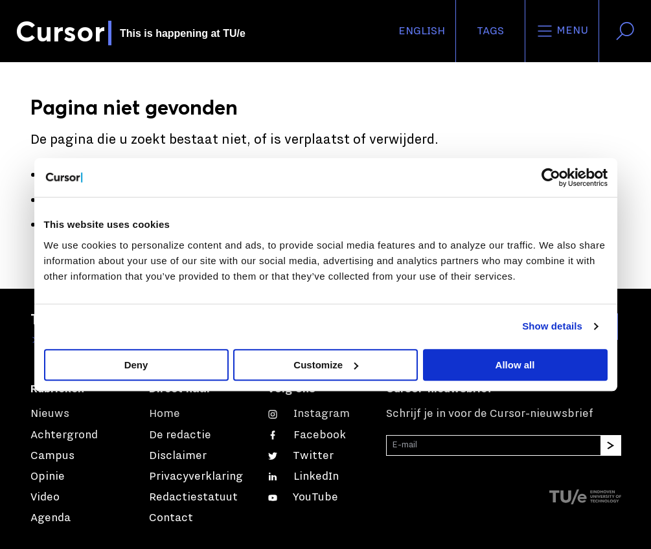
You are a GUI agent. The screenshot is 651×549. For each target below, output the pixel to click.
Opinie (47, 476)
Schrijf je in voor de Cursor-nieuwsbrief (489, 413)
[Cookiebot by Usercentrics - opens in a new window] (551, 177)
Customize (325, 364)
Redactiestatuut (193, 497)
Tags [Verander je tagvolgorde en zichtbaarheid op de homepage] (490, 31)
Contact (171, 517)
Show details (552, 325)
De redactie (180, 435)
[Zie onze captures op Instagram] (309, 413)
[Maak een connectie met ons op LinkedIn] (303, 476)
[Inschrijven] (610, 445)
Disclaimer (178, 455)
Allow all (515, 364)
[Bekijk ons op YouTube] (303, 497)
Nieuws (49, 413)
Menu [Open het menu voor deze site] (562, 31)
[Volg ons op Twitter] (301, 455)
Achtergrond (64, 435)
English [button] (421, 31)
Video (45, 497)
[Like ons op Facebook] (307, 435)
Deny (136, 364)
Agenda (50, 517)
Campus (52, 455)
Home (164, 413)
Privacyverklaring (196, 476)
